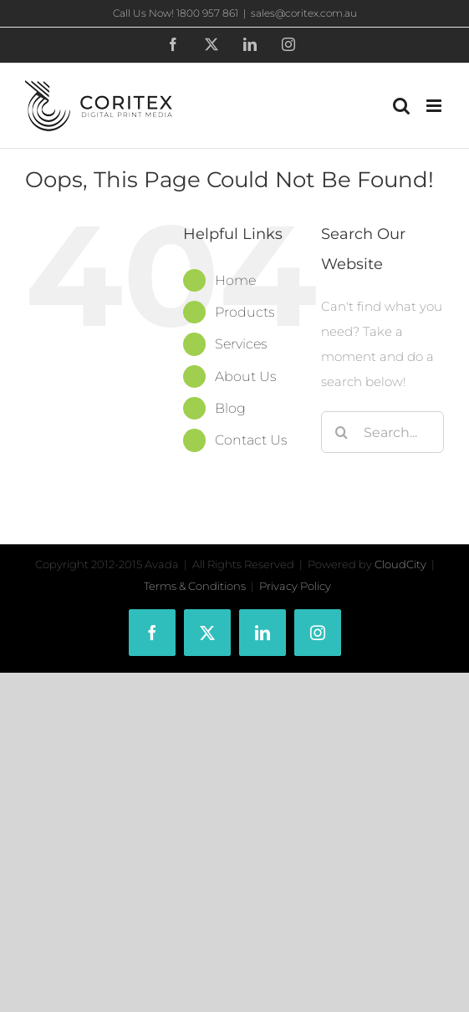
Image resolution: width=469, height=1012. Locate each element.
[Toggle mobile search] (401, 105)
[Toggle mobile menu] (435, 105)
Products (245, 312)
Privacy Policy (295, 585)
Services (241, 344)
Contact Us (251, 440)
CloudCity (400, 564)
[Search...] (382, 432)
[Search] (342, 432)
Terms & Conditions (195, 585)
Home (235, 280)
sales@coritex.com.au (304, 13)
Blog (230, 408)
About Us (246, 376)
